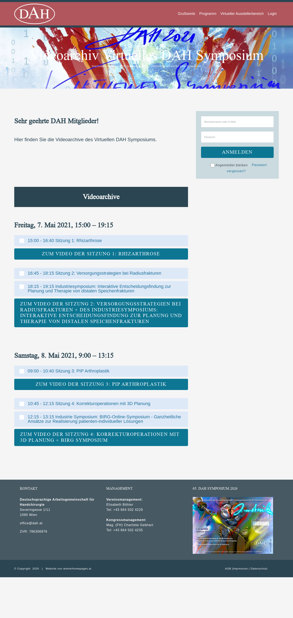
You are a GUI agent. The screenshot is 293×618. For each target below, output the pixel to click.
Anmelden (237, 152)
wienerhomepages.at (77, 568)
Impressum (240, 568)
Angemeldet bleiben (229, 165)
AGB (228, 568)
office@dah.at (31, 523)
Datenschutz (259, 568)
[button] (101, 240)
